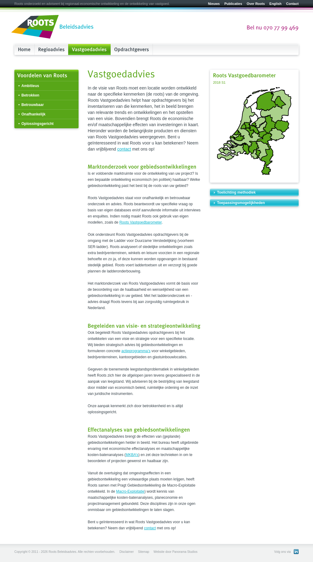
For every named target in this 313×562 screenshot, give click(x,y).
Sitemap (143, 551)
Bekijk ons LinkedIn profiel (296, 551)
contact (124, 149)
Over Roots (256, 3)
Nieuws (214, 3)
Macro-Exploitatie (130, 491)
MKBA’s (132, 455)
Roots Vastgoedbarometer (140, 222)
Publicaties (233, 3)
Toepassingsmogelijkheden (241, 203)
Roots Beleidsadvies (52, 27)
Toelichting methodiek (236, 192)
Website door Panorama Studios (175, 551)
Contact (292, 3)
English (275, 3)
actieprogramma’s (135, 351)
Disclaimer (127, 551)
